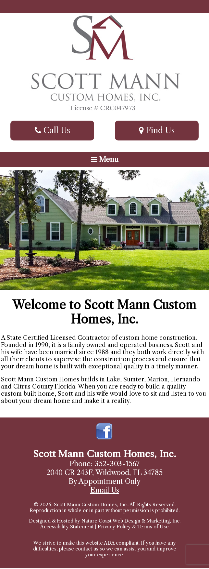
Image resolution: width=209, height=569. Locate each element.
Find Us (157, 131)
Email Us (104, 490)
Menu (104, 159)
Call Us (52, 131)
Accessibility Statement (67, 527)
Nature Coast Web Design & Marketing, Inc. (130, 521)
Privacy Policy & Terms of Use (133, 527)
